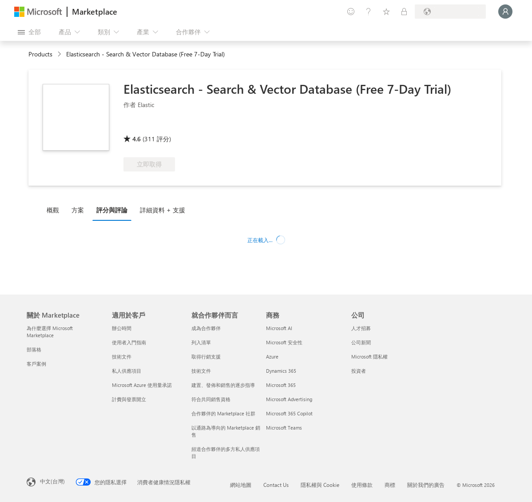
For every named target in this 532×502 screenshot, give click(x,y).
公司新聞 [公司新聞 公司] (361, 342)
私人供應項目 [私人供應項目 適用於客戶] (126, 370)
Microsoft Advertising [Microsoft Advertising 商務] (289, 399)
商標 (390, 484)
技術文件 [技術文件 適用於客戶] (121, 356)
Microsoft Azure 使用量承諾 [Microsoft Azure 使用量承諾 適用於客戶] (142, 385)
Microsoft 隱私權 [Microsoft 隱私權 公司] (369, 356)
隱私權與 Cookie (320, 484)
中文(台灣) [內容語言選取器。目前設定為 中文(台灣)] (52, 481)
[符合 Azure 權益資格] (221, 126)
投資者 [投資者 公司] (358, 370)
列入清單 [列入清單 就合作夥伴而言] (201, 342)
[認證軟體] (153, 126)
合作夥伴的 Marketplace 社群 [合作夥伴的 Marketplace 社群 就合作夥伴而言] (223, 413)
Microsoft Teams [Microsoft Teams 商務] (284, 427)
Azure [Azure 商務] (272, 356)
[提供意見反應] (351, 11)
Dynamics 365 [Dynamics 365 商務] (281, 370)
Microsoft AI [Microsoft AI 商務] (279, 328)
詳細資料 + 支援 (162, 210)
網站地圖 (240, 484)
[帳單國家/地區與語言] (450, 11)
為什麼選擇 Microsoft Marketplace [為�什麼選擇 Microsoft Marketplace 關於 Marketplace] (50, 332)
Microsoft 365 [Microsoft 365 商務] (281, 385)
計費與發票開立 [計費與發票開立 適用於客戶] (129, 399)
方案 (77, 210)
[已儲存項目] (386, 11)
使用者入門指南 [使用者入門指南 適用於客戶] (129, 342)
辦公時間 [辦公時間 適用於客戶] (121, 328)
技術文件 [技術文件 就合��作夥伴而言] (201, 370)
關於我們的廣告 (426, 484)
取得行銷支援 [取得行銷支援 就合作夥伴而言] (206, 356)
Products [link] (40, 54)
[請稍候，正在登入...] (505, 11)
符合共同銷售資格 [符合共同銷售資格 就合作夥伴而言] (210, 399)
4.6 (136, 139)
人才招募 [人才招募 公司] (361, 328)
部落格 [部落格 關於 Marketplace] (34, 349)
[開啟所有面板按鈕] (29, 32)
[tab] (55, 209)
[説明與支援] (368, 11)
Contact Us (276, 484)
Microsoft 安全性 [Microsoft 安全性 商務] (284, 342)
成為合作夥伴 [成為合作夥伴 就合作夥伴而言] (206, 328)
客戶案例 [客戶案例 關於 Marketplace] (36, 363)
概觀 (53, 210)
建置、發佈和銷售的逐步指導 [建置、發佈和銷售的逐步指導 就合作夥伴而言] (223, 385)
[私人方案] (404, 11)
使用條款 (362, 484)
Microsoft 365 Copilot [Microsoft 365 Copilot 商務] (289, 413)
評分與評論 (111, 210)
